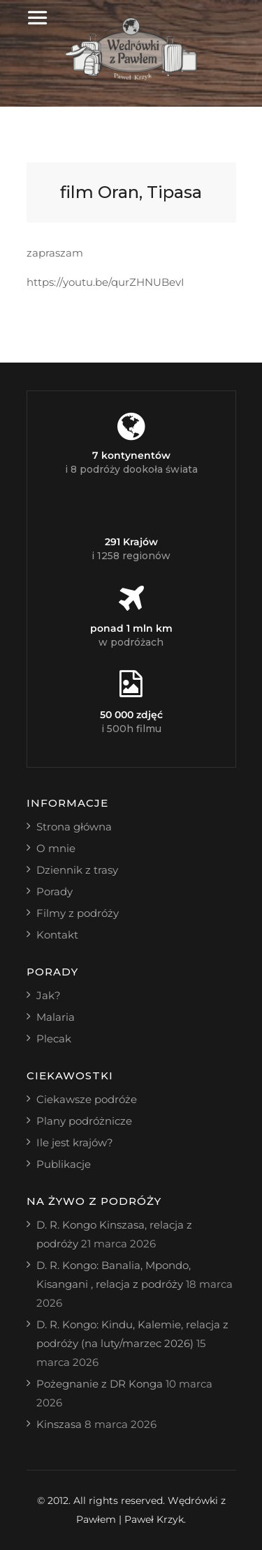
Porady (54, 891)
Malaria (55, 1017)
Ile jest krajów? (74, 1142)
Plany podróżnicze (84, 1120)
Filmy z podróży (77, 913)
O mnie (55, 848)
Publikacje (63, 1164)
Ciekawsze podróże (86, 1099)
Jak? (48, 995)
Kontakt (57, 934)
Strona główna (74, 826)
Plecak (53, 1038)
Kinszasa (59, 1424)
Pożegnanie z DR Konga (99, 1383)
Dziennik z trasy (77, 869)
